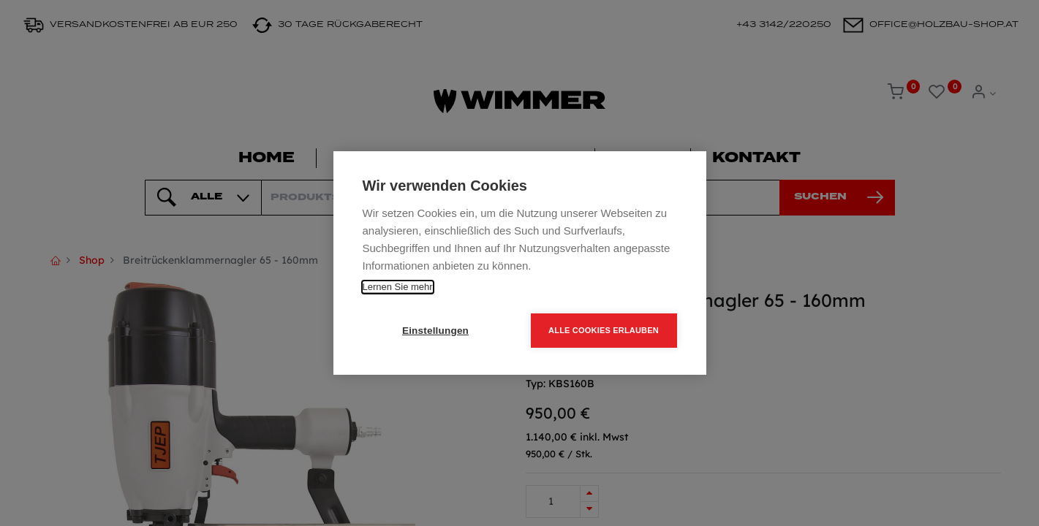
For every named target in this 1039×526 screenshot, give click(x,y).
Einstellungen (435, 330)
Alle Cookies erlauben (603, 330)
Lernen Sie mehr (398, 286)
